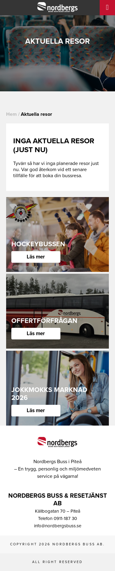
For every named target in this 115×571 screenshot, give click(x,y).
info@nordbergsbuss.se (57, 526)
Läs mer (36, 257)
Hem (11, 114)
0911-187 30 (65, 518)
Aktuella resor (36, 114)
